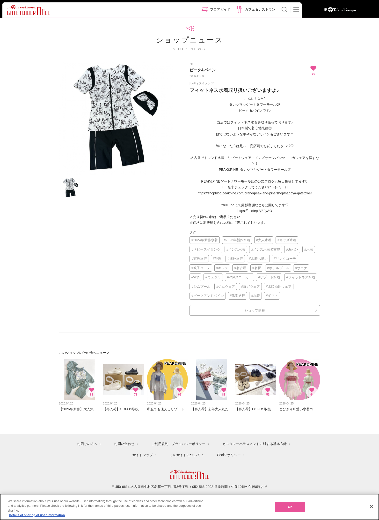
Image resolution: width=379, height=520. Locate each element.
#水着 (308, 249)
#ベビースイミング (205, 249)
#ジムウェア (225, 286)
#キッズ (222, 268)
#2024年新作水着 (204, 240)
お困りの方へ (87, 444)
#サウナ (301, 268)
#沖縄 (217, 258)
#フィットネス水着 (300, 277)
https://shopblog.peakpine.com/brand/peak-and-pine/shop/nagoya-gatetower (254, 193)
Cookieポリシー (229, 455)
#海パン (292, 249)
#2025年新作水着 (237, 240)
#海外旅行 (235, 258)
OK (290, 507)
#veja (195, 277)
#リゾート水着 (269, 277)
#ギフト (272, 296)
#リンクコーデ (285, 258)
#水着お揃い (258, 258)
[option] (116, 118)
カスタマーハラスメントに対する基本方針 (254, 444)
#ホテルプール (278, 268)
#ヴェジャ (213, 277)
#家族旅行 (199, 258)
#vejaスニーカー (239, 277)
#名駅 (256, 268)
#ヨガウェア (250, 286)
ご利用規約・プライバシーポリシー (178, 444)
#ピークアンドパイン (207, 296)
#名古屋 (240, 268)
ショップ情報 (255, 310)
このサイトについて (184, 455)
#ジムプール (200, 286)
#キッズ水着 (286, 240)
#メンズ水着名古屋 (265, 249)
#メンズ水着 (235, 249)
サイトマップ (142, 455)
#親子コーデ (200, 268)
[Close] (371, 506)
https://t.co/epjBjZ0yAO (254, 211)
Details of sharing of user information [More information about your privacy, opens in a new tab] (37, 515)
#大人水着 (264, 240)
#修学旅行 (237, 296)
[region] (189, 507)
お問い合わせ (124, 444)
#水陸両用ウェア (279, 286)
